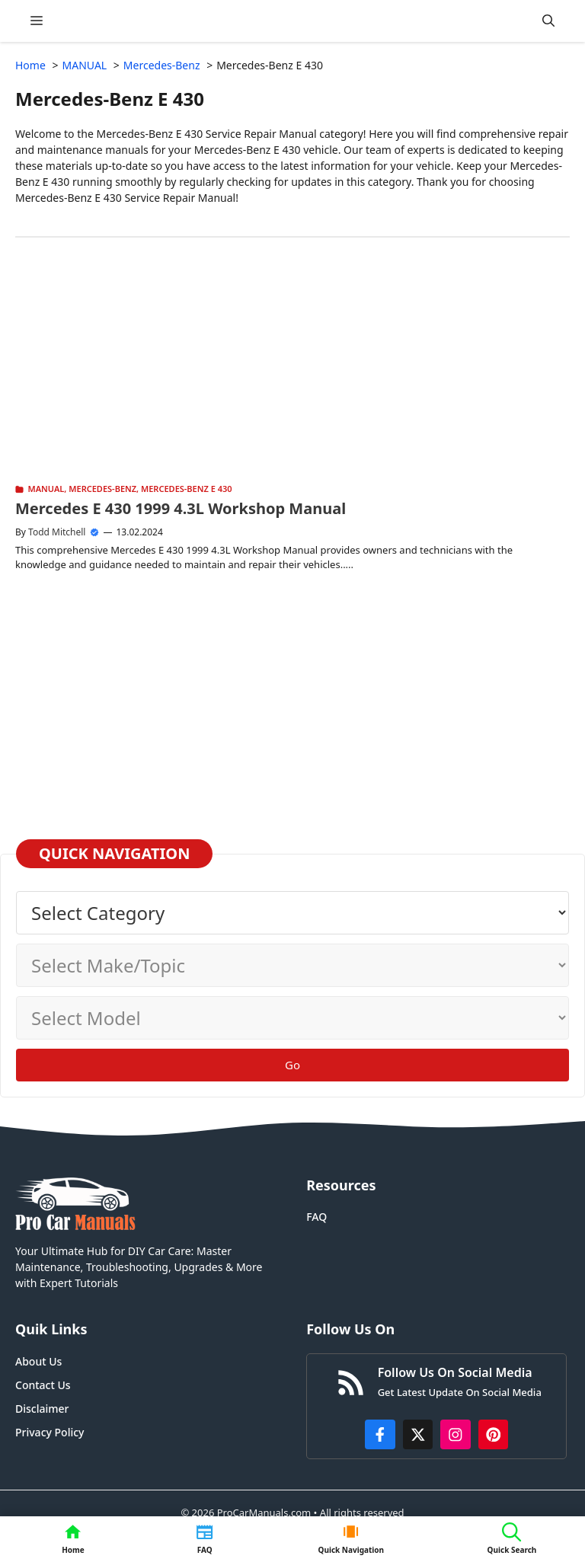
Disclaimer (42, 1408)
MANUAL (46, 488)
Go (292, 1064)
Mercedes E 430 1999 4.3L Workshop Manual (180, 508)
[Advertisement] (292, 374)
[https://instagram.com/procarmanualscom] (455, 1435)
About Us (38, 1361)
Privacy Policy (49, 1432)
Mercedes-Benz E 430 (186, 488)
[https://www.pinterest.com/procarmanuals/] (493, 1435)
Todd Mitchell (56, 531)
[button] (548, 21)
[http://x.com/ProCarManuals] (418, 1435)
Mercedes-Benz (102, 488)
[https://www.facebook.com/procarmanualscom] (380, 1435)
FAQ (316, 1216)
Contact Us (43, 1385)
